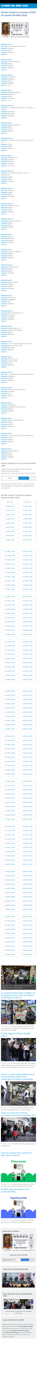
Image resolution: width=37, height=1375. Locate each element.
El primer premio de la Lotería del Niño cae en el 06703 (16, 1153)
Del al (10, 502)
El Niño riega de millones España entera (16, 1034)
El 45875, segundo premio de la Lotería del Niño (15, 1190)
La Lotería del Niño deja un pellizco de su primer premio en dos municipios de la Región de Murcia (18, 995)
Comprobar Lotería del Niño (18, 1255)
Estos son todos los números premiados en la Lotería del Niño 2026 (18, 1113)
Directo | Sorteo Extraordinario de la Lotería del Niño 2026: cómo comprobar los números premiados (17, 1076)
